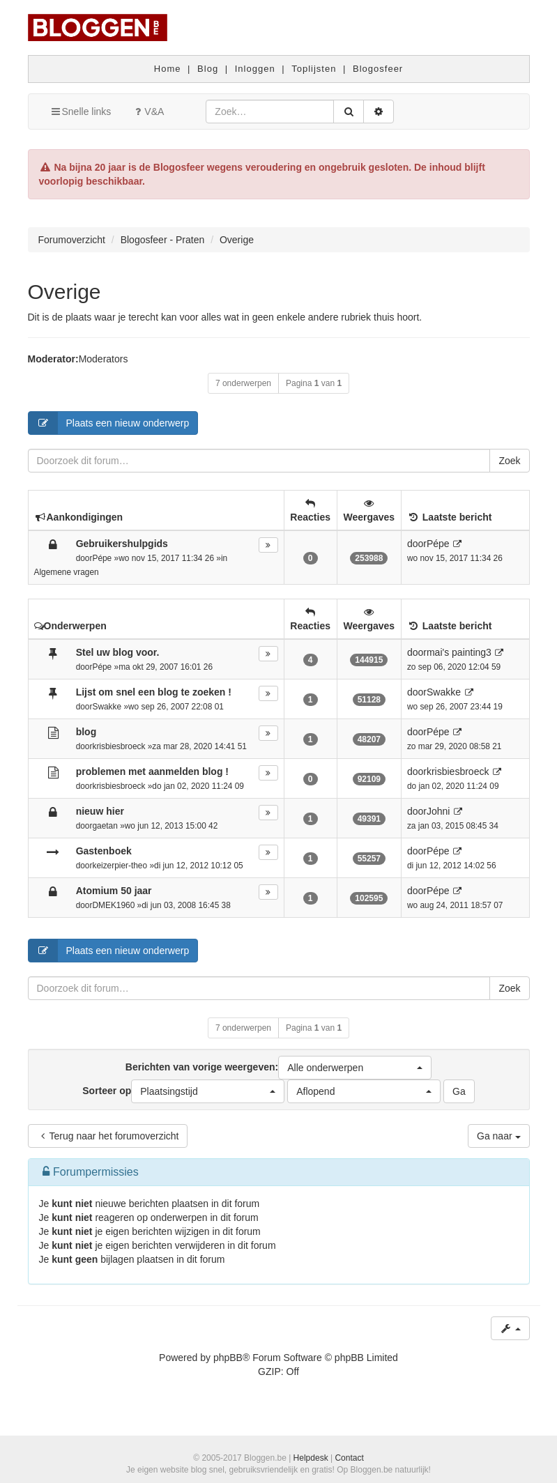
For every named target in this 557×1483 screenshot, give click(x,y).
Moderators (103, 358)
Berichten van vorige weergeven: (278, 1067)
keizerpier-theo (119, 865)
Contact (349, 1458)
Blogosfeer (378, 68)
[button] (355, 1067)
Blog (207, 68)
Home (167, 68)
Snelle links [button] (80, 111)
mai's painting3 (459, 652)
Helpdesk (310, 1458)
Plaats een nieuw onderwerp (109, 423)
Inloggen (255, 68)
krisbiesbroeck (118, 746)
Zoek (509, 460)
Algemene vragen (66, 572)
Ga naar (498, 1136)
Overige (64, 291)
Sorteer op (183, 1091)
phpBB (228, 1357)
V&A (148, 111)
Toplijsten (313, 68)
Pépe (102, 558)
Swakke (106, 707)
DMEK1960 (113, 905)
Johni (438, 811)
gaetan (104, 826)
